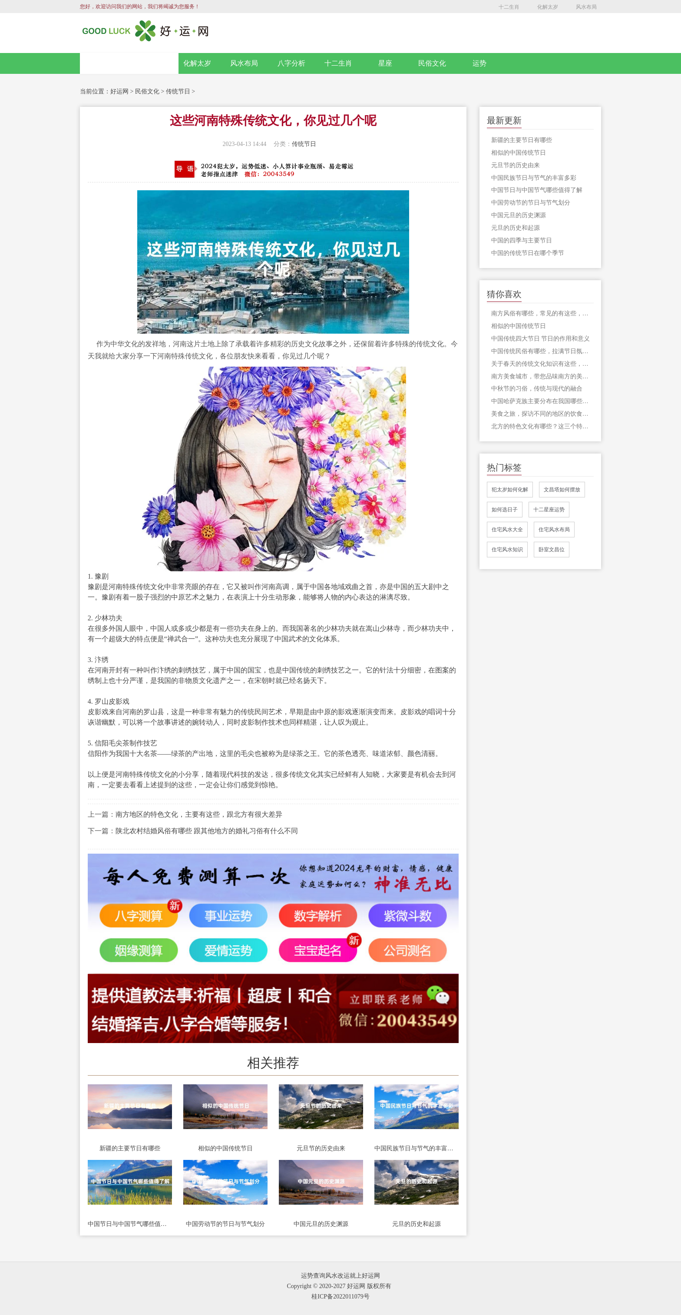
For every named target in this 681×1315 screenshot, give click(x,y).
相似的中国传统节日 (225, 1148)
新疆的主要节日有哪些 (129, 1148)
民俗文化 (432, 63)
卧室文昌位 (552, 550)
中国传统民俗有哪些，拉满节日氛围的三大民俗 (542, 351)
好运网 (119, 91)
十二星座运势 (549, 510)
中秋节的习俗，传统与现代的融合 (536, 388)
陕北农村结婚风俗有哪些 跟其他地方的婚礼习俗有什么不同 (207, 831)
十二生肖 (509, 7)
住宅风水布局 (554, 530)
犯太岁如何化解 (510, 490)
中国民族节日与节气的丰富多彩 (416, 1148)
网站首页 (129, 63)
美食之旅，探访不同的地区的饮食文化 (542, 414)
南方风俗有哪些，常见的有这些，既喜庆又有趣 (542, 313)
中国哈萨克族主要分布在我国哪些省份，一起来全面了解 (542, 401)
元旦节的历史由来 (321, 1148)
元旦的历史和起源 (416, 1224)
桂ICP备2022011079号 (340, 1296)
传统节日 (178, 91)
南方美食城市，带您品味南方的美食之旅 (542, 376)
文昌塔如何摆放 (562, 490)
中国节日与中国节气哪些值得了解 (130, 1224)
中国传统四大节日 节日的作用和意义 (540, 338)
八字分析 (291, 63)
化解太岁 (547, 7)
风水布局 (586, 7)
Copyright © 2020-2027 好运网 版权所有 (339, 1286)
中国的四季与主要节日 (521, 240)
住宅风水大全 (507, 530)
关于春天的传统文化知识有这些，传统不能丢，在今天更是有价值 (542, 364)
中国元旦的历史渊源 (321, 1224)
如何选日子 (505, 510)
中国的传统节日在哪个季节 (527, 253)
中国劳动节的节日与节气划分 (225, 1224)
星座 (385, 63)
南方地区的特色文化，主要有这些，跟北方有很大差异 (199, 814)
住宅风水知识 (507, 550)
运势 (479, 63)
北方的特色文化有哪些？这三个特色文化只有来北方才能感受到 (542, 426)
